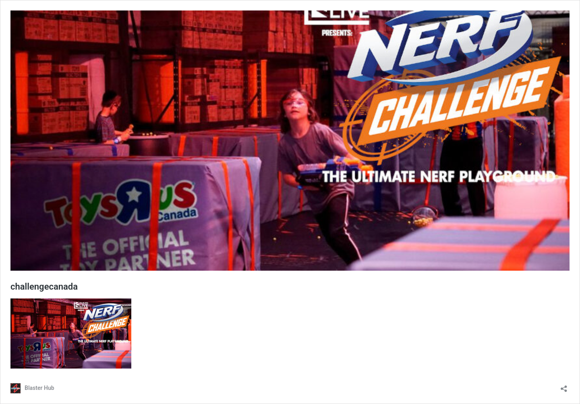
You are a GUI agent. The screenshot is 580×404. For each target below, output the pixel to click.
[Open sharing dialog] (564, 386)
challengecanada (44, 287)
